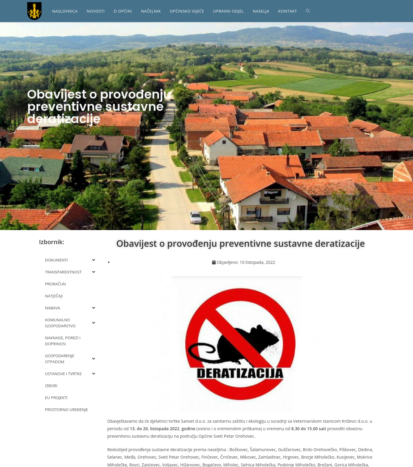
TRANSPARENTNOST (70, 272)
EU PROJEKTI (56, 397)
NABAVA (70, 307)
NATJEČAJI (54, 296)
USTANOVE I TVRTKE (70, 373)
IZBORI (51, 385)
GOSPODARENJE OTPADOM (70, 358)
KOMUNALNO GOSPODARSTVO (70, 322)
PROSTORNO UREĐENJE (66, 409)
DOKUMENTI (70, 260)
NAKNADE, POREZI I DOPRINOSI (63, 340)
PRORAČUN (55, 284)
